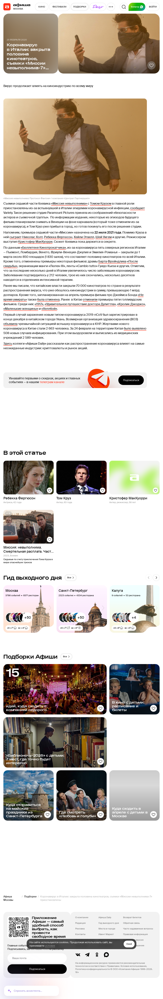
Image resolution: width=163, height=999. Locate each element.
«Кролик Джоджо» (131, 304)
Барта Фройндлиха (112, 261)
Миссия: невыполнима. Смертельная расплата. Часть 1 (28, 549)
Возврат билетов (132, 917)
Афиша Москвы (8, 898)
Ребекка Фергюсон (58, 237)
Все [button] (71, 577)
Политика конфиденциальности (92, 969)
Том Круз (63, 498)
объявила (10, 324)
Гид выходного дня (108, 923)
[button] (97, 7)
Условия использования (133, 966)
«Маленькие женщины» (20, 309)
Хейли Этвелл (84, 237)
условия (50, 945)
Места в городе (106, 928)
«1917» (39, 304)
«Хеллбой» (49, 309)
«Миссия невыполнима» (69, 204)
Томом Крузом (100, 204)
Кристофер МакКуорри (35, 242)
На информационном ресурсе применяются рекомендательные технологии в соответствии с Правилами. (110, 965)
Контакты (80, 934)
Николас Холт (32, 237)
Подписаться (131, 380)
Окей (129, 943)
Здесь (7, 344)
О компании (81, 917)
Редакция (80, 923)
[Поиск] (124, 7)
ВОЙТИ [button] (153, 6)
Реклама (80, 928)
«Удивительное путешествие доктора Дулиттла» (80, 304)
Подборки (30, 896)
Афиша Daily (104, 917)
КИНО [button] (41, 6)
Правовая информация (135, 934)
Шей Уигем (103, 237)
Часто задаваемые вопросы (138, 928)
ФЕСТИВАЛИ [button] (59, 6)
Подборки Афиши (30, 656)
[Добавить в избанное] (151, 65)
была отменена (48, 299)
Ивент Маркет (106, 934)
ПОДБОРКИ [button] (79, 6)
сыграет (16, 237)
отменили (90, 299)
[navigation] (7, 6)
